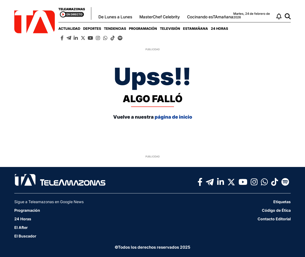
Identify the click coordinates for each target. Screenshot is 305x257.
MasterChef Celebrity (159, 17)
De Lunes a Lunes (115, 17)
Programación (143, 28)
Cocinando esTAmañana (210, 17)
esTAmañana (195, 28)
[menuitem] (69, 28)
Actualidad (69, 28)
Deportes (92, 28)
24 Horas (219, 28)
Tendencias (115, 28)
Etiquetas (282, 201)
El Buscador (25, 236)
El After (21, 227)
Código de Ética (276, 210)
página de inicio (173, 117)
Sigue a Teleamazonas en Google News (49, 201)
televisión (170, 28)
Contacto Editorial (274, 219)
